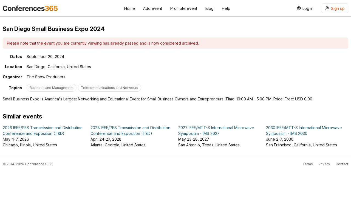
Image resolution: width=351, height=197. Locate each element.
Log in (305, 8)
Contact (342, 164)
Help (226, 8)
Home (129, 8)
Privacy (324, 164)
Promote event (183, 8)
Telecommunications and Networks (109, 88)
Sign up (335, 8)
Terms (307, 164)
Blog (209, 8)
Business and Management (51, 88)
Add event (152, 8)
